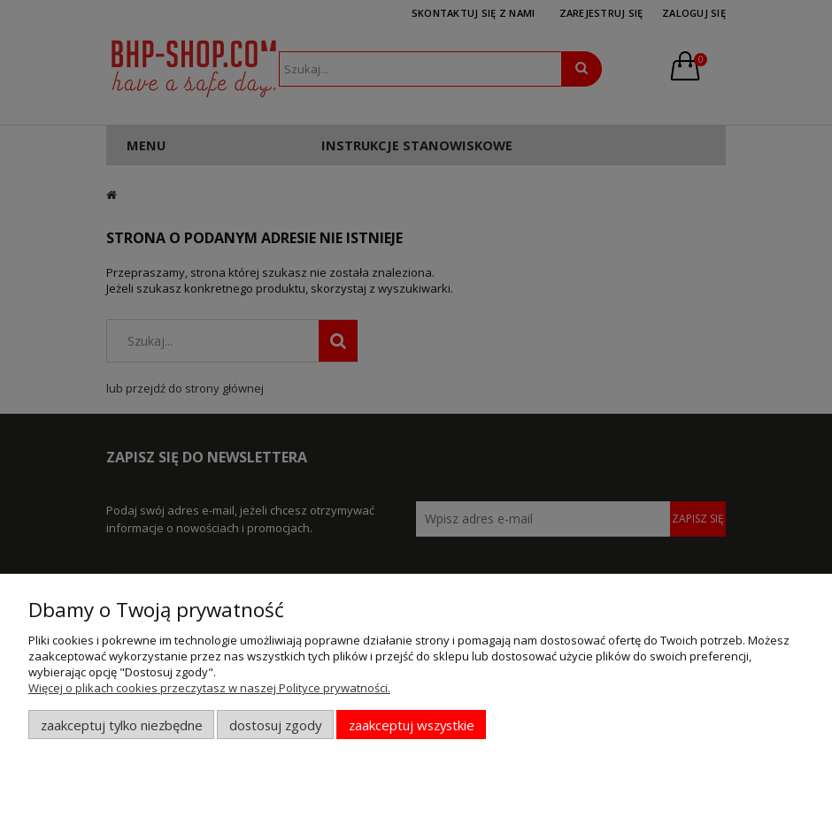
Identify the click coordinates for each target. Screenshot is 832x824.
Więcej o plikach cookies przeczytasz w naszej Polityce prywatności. (209, 688)
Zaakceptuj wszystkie (411, 725)
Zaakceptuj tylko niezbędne (122, 725)
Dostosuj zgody (275, 725)
